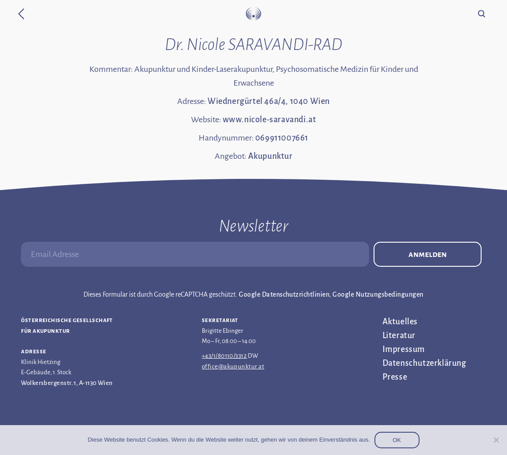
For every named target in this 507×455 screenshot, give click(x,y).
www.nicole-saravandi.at (269, 119)
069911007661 (281, 137)
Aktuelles (400, 321)
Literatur (399, 335)
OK (397, 440)
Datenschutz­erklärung (424, 363)
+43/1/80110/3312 (224, 355)
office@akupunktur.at (233, 366)
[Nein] (495, 439)
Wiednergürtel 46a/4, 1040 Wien (269, 101)
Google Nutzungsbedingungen (377, 294)
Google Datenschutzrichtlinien (284, 294)
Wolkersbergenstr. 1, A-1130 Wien (66, 383)
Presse (394, 376)
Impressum (403, 349)
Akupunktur (270, 156)
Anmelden (427, 254)
